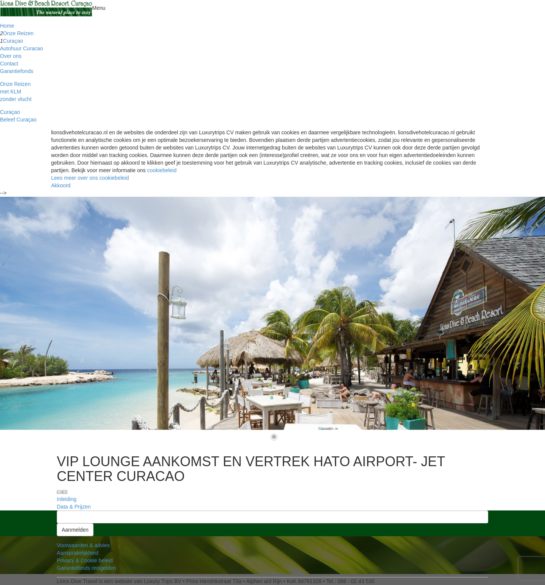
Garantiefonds (16, 71)
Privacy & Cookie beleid (85, 560)
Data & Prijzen (73, 507)
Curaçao (13, 41)
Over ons (11, 56)
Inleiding (66, 499)
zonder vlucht (15, 99)
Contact (9, 64)
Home (7, 26)
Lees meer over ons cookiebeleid (90, 178)
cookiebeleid (162, 170)
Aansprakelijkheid (77, 553)
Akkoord (60, 185)
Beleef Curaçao (18, 120)
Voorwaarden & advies (83, 545)
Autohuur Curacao (21, 48)
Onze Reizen (18, 33)
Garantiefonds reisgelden (86, 568)
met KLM (10, 92)
